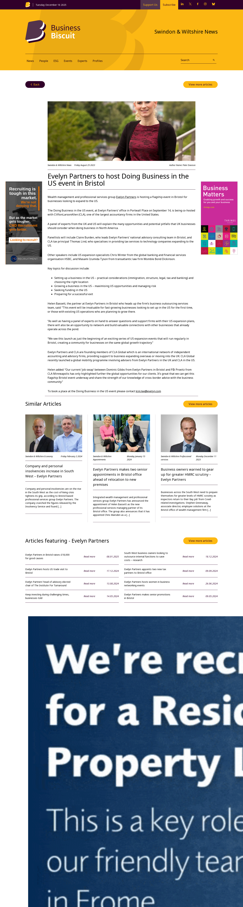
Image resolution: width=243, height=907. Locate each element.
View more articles (200, 84)
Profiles (98, 61)
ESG (55, 61)
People (43, 61)
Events (68, 61)
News (30, 61)
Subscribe (169, 5)
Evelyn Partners (126, 197)
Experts (82, 61)
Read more (89, 556)
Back (35, 84)
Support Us (150, 5)
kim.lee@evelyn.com (148, 391)
